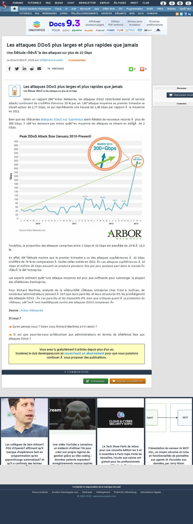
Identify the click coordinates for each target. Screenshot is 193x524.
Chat (71, 3)
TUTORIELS (25, 13)
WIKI (132, 13)
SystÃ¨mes (185, 9)
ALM (73, 9)
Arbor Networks (31, 316)
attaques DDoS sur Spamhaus (62, 125)
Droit (134, 3)
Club (145, 3)
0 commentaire (77, 65)
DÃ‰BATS (120, 13)
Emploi (105, 3)
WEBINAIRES (49, 13)
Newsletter (87, 3)
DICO (141, 13)
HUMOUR (152, 13)
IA (66, 9)
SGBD (150, 9)
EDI (121, 9)
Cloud (58, 9)
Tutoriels (34, 3)
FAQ (48, 3)
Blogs (59, 3)
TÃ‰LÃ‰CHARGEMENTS (84, 13)
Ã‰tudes (119, 3)
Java (96, 9)
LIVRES (64, 13)
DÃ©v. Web (109, 9)
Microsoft (85, 9)
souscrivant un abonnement (84, 359)
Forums (17, 3)
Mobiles (171, 9)
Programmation (134, 9)
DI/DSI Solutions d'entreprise (35, 9)
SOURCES (106, 13)
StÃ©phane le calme (51, 65)
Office (160, 9)
